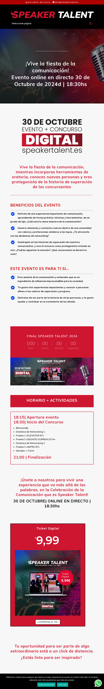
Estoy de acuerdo (46, 685)
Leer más (62, 685)
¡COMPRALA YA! (48, 622)
